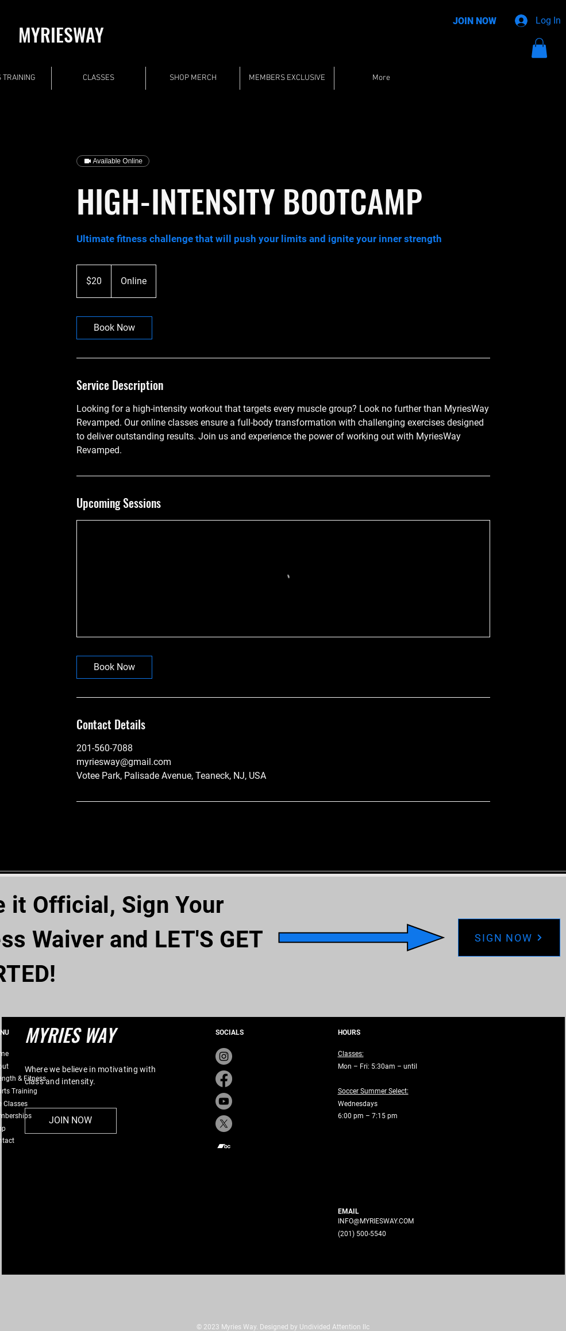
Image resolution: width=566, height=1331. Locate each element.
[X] (223, 1123)
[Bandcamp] (223, 1146)
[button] (539, 48)
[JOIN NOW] (474, 21)
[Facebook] (223, 1078)
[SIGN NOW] (509, 938)
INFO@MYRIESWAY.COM (376, 1221)
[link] (114, 327)
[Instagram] (223, 1056)
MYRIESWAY (61, 34)
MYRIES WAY (70, 1034)
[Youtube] (223, 1101)
